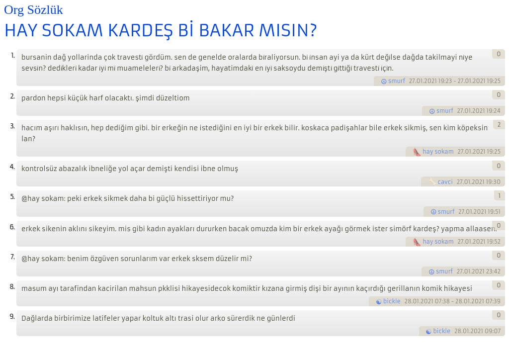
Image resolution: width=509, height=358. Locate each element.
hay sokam (438, 151)
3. (12, 126)
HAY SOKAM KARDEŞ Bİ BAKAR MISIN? (161, 30)
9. (11, 316)
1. (12, 55)
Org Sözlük (33, 9)
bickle (392, 301)
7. (12, 257)
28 (408, 301)
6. (11, 227)
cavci (445, 182)
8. (11, 286)
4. (11, 167)
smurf (396, 81)
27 (412, 81)
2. (12, 96)
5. (12, 196)
